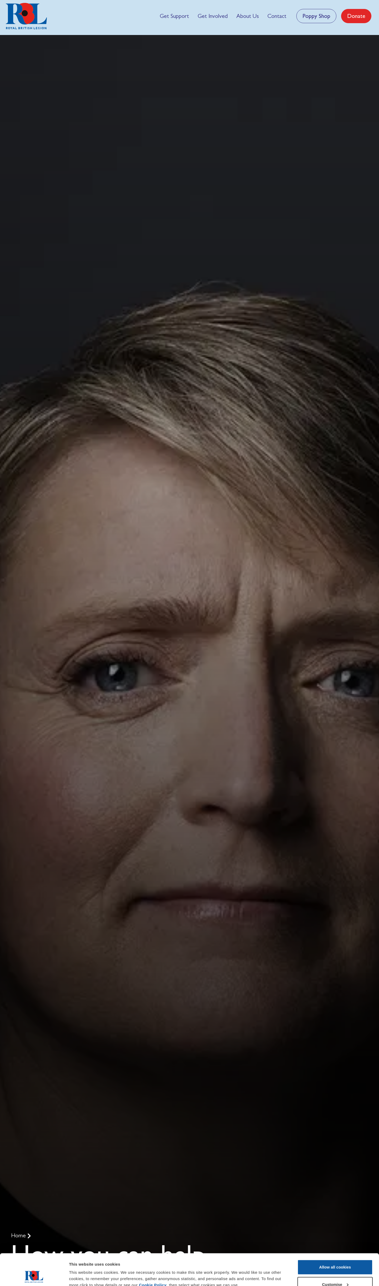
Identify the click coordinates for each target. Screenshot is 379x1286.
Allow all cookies (335, 1237)
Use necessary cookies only (335, 1272)
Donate (356, 16)
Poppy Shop (316, 16)
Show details (81, 1270)
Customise (335, 1255)
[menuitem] (174, 16)
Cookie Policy (153, 1255)
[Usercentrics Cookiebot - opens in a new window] (34, 1276)
